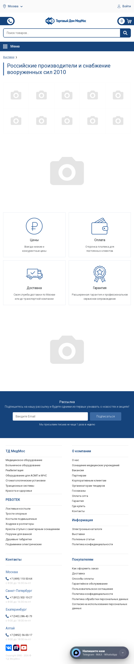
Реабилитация (14, 470)
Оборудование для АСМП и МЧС (26, 475)
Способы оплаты (83, 578)
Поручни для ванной (19, 534)
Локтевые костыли (18, 508)
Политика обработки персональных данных (100, 599)
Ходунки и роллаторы (20, 523)
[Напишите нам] (99, 652)
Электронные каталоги (87, 529)
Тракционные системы (20, 485)
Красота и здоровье (19, 490)
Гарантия (78, 500)
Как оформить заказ (85, 568)
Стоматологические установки (26, 480)
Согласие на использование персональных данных (99, 606)
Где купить (78, 506)
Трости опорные (16, 513)
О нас (75, 460)
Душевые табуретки (19, 539)
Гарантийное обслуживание (89, 583)
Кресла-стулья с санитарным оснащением (33, 529)
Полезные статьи (83, 539)
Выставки (78, 534)
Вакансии (78, 470)
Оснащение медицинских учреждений (95, 465)
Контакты (78, 511)
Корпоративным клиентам (89, 480)
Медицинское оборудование (24, 460)
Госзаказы (79, 490)
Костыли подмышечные (21, 518)
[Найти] (125, 33)
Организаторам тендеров (88, 485)
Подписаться (105, 416)
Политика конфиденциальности (92, 593)
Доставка (78, 573)
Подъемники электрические (24, 544)
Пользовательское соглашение (92, 588)
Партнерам (79, 475)
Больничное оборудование (23, 465)
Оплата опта (80, 495)
